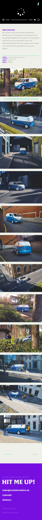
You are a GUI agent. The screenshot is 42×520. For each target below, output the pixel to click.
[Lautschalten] (35, 19)
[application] (21, 12)
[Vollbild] (38, 19)
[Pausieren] (3, 19)
